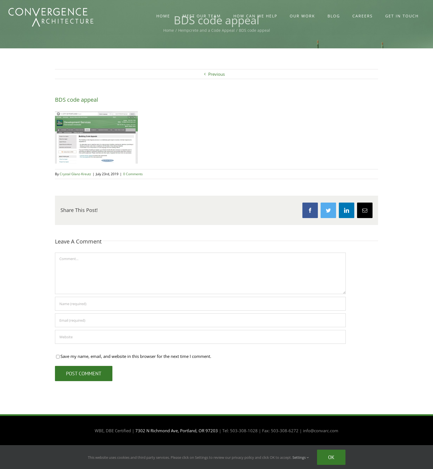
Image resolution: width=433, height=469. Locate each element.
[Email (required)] (200, 320)
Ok (331, 457)
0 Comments (133, 174)
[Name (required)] (200, 304)
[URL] (200, 337)
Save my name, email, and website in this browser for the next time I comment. (135, 356)
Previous (216, 74)
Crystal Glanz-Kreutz (75, 174)
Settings (300, 457)
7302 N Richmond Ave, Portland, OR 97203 (176, 430)
